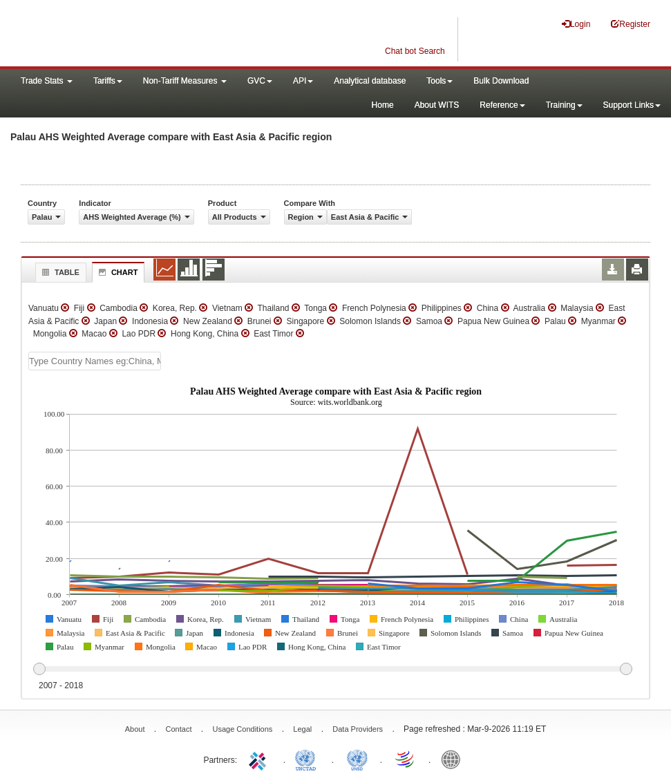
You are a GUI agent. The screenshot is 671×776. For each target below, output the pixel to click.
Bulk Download (501, 81)
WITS (138, 34)
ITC (260, 759)
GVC (259, 81)
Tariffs (107, 81)
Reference (502, 105)
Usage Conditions (242, 729)
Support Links (632, 105)
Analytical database (370, 81)
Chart (116, 272)
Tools (439, 81)
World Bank (454, 759)
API (303, 81)
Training (564, 105)
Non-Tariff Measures (185, 81)
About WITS (437, 105)
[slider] (332, 669)
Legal (302, 729)
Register (630, 24)
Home (383, 105)
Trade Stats (47, 81)
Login (576, 24)
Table (59, 272)
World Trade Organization (405, 759)
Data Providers (357, 729)
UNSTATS (357, 759)
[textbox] (94, 361)
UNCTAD (308, 759)
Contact (179, 729)
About (135, 729)
